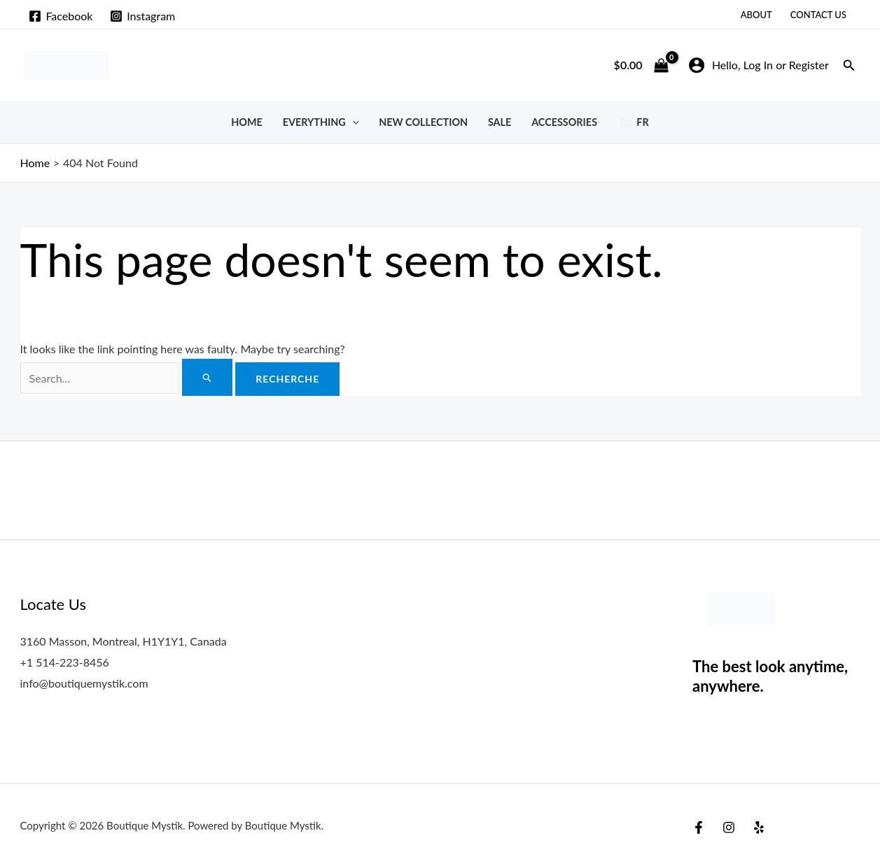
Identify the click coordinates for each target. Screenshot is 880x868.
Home (247, 122)
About (756, 14)
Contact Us (818, 14)
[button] (849, 65)
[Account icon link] (758, 65)
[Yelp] (759, 827)
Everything (321, 122)
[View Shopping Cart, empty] (641, 65)
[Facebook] (61, 16)
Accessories (564, 122)
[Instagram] (143, 16)
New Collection (423, 122)
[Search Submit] (207, 377)
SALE (499, 122)
